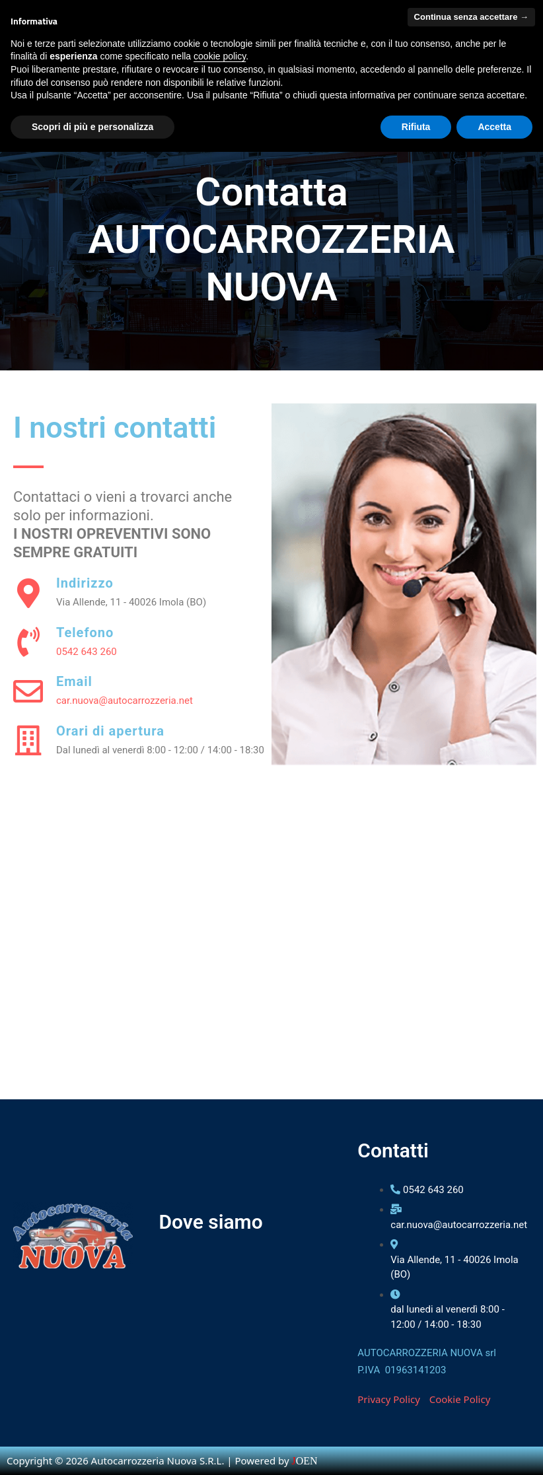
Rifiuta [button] (416, 126)
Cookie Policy (460, 1399)
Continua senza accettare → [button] (471, 17)
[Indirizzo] (28, 593)
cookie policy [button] (220, 56)
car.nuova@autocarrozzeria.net (124, 700)
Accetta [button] (494, 126)
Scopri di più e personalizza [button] (92, 126)
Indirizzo (85, 583)
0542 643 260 (86, 652)
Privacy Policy (388, 1399)
